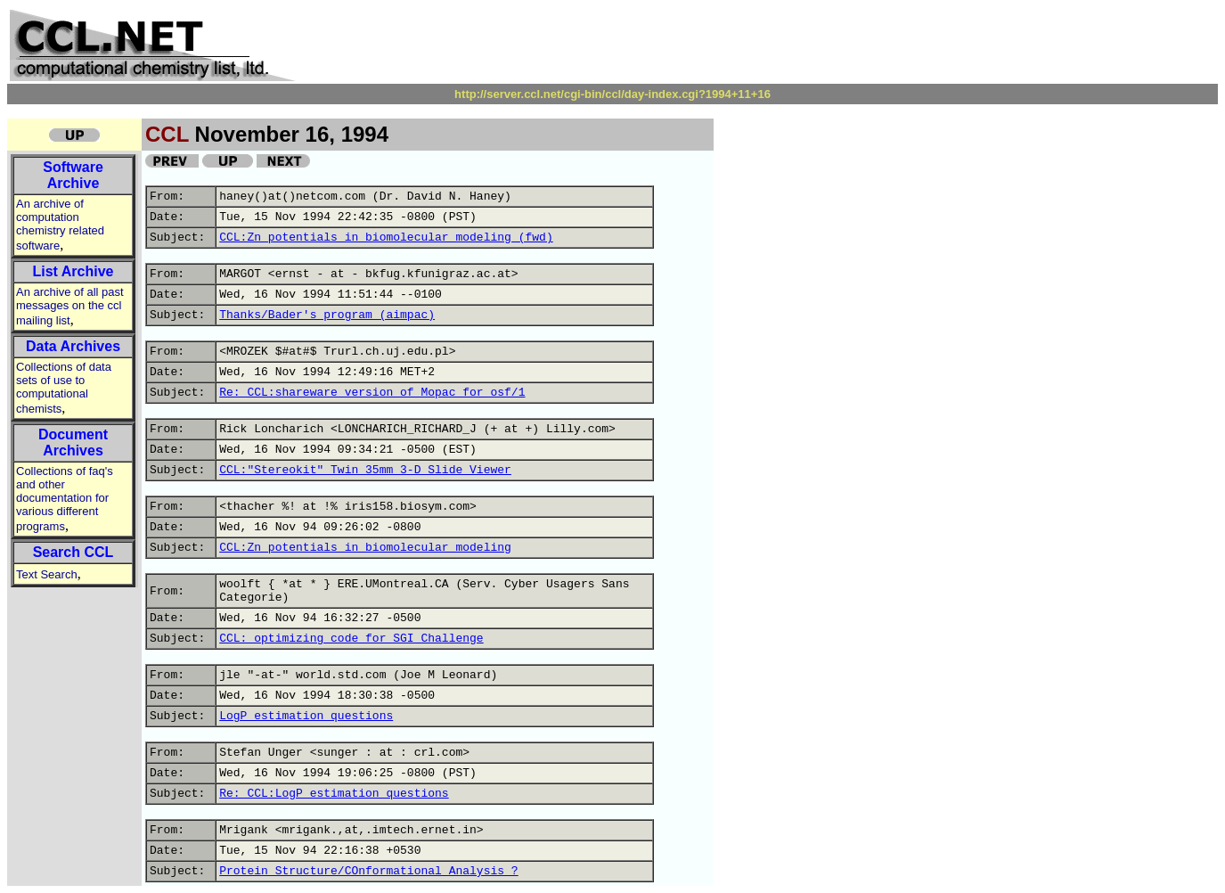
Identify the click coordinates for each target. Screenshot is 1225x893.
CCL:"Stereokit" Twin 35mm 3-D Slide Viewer (365, 470)
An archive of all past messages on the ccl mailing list (70, 306)
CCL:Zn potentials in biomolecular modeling (365, 547)
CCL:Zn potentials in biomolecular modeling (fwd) (385, 237)
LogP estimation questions (306, 716)
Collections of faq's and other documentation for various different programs (64, 498)
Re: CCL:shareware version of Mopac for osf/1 (372, 392)
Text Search (47, 574)
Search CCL (73, 552)
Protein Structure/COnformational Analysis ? (368, 871)
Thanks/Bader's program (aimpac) (327, 315)
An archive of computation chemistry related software (60, 224)
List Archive (73, 271)
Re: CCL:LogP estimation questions (333, 793)
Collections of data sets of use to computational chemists (63, 387)
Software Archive (73, 175)
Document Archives (73, 442)
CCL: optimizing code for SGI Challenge (351, 638)
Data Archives (73, 346)
